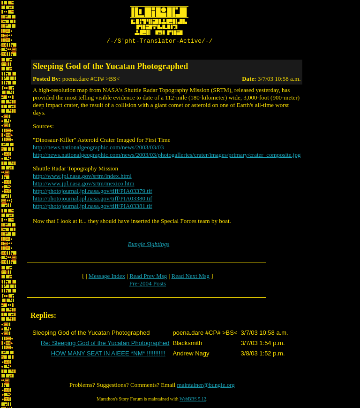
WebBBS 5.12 (193, 400)
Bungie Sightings (148, 245)
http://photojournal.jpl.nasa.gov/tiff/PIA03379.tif (92, 192)
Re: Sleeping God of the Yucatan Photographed (105, 344)
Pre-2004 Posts (147, 284)
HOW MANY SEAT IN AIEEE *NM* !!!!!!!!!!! (108, 354)
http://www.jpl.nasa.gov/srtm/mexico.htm (84, 184)
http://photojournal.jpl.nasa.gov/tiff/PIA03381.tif (92, 207)
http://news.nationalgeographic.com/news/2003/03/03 (98, 148)
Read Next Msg (190, 277)
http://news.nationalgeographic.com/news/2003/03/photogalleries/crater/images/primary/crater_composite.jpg (166, 156)
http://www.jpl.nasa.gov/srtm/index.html (82, 177)
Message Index (107, 277)
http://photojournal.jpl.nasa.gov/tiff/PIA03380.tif (92, 199)
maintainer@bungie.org (206, 386)
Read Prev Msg (148, 277)
